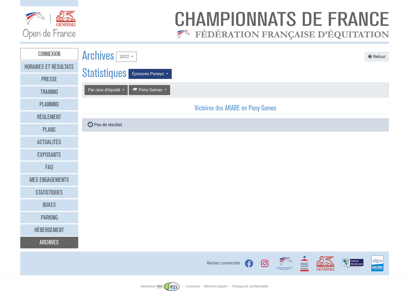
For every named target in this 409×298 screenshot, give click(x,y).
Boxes (49, 205)
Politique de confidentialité (250, 286)
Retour (377, 56)
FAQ (49, 167)
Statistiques (49, 192)
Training (49, 92)
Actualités (49, 142)
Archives (49, 242)
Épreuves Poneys (148, 73)
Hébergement (49, 230)
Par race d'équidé (104, 89)
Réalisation (160, 286)
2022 (125, 56)
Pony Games (148, 90)
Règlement (49, 117)
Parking (49, 217)
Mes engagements (49, 179)
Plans (49, 129)
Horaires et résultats (49, 66)
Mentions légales (216, 286)
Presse (49, 79)
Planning (49, 104)
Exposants (49, 154)
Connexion (49, 54)
